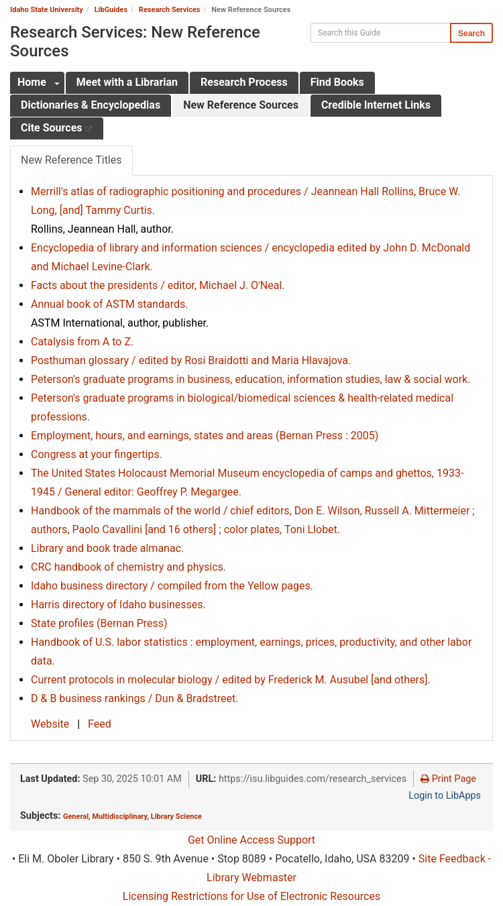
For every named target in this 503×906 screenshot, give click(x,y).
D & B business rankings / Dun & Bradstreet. (134, 698)
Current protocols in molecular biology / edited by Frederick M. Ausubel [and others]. (231, 679)
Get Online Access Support (251, 840)
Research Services (170, 9)
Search (471, 33)
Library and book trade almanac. (107, 548)
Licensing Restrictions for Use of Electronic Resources (251, 896)
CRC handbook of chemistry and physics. (128, 567)
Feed (99, 724)
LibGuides (111, 9)
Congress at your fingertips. (96, 454)
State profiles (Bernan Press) (99, 623)
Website (51, 724)
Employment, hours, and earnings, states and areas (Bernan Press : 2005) (204, 435)
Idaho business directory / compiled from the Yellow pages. (172, 585)
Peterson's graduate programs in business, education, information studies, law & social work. (250, 379)
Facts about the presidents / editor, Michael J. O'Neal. (158, 285)
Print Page (448, 779)
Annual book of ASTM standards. (109, 304)
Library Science (176, 816)
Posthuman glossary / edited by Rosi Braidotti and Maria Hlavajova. (191, 360)
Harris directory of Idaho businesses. (118, 604)
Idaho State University (46, 9)
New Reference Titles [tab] (71, 160)
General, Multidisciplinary (105, 816)
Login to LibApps (444, 795)
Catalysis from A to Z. (82, 341)
